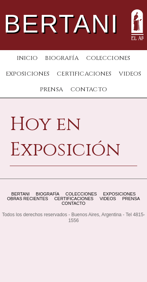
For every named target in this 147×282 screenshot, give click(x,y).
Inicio (27, 58)
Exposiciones (28, 74)
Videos (130, 74)
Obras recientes (27, 198)
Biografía (61, 58)
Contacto (89, 89)
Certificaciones (84, 74)
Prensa (51, 89)
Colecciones (108, 58)
